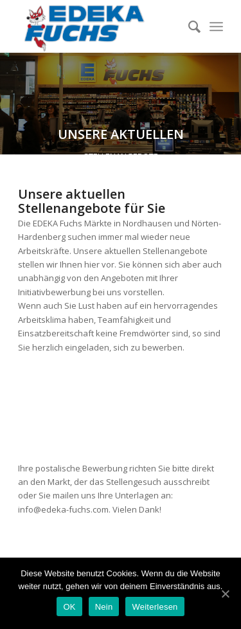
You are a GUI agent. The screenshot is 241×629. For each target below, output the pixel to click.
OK (69, 607)
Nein (104, 607)
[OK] (225, 593)
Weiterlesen (154, 607)
